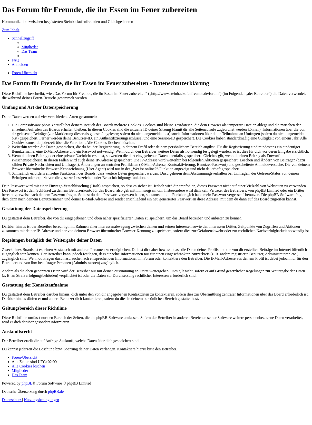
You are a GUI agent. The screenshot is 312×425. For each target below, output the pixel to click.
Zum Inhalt (11, 30)
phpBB (26, 383)
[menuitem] (29, 47)
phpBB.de (56, 391)
